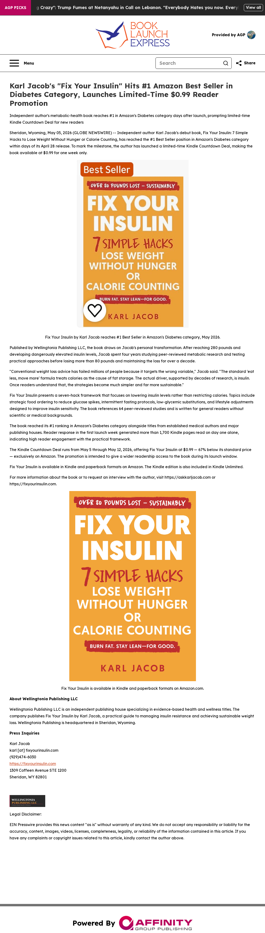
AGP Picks (15, 7)
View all (253, 7)
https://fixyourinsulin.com (33, 763)
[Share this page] (245, 63)
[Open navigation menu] (22, 63)
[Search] (188, 63)
